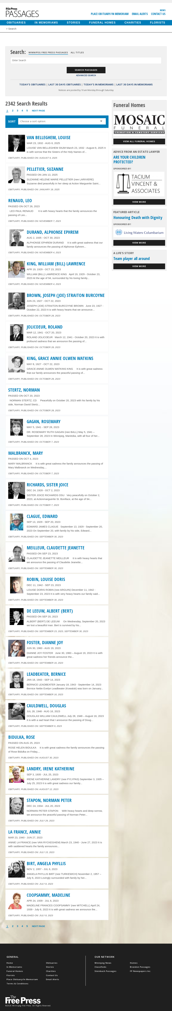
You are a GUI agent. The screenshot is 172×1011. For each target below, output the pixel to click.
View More (139, 201)
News (163, 10)
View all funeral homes (139, 141)
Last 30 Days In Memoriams (134, 84)
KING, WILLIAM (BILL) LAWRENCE (56, 264)
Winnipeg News (103, 963)
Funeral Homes (102, 22)
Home (10, 963)
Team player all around (131, 258)
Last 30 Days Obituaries (64, 84)
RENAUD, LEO (20, 200)
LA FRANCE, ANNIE (24, 832)
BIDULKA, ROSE (21, 737)
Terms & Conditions (17, 983)
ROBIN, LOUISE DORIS (46, 579)
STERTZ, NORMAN (24, 390)
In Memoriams (46, 22)
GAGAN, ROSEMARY (43, 421)
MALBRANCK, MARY (25, 453)
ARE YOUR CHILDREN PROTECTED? (129, 159)
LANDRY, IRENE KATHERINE (50, 769)
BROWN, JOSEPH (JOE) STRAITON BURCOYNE (66, 295)
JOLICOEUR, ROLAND (44, 327)
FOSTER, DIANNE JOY (45, 642)
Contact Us (158, 14)
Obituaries (16, 22)
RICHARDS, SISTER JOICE (47, 485)
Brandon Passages (140, 967)
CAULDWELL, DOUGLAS (46, 706)
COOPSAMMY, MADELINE (48, 895)
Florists (157, 22)
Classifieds (100, 967)
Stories (73, 22)
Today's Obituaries (32, 84)
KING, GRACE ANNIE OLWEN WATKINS (60, 358)
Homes (134, 963)
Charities (132, 22)
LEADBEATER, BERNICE (46, 674)
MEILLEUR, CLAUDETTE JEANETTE (55, 548)
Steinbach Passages (105, 971)
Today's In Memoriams (98, 84)
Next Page (38, 110)
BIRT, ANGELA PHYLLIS (46, 863)
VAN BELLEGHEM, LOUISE (49, 137)
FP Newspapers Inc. (140, 971)
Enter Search (19, 60)
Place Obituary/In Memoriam (109, 14)
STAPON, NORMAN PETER (49, 800)
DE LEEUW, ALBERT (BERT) (50, 611)
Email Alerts (140, 14)
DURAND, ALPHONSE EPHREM (52, 232)
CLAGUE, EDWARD (42, 516)
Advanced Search (86, 75)
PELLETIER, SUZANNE (45, 169)
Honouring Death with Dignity (137, 217)
